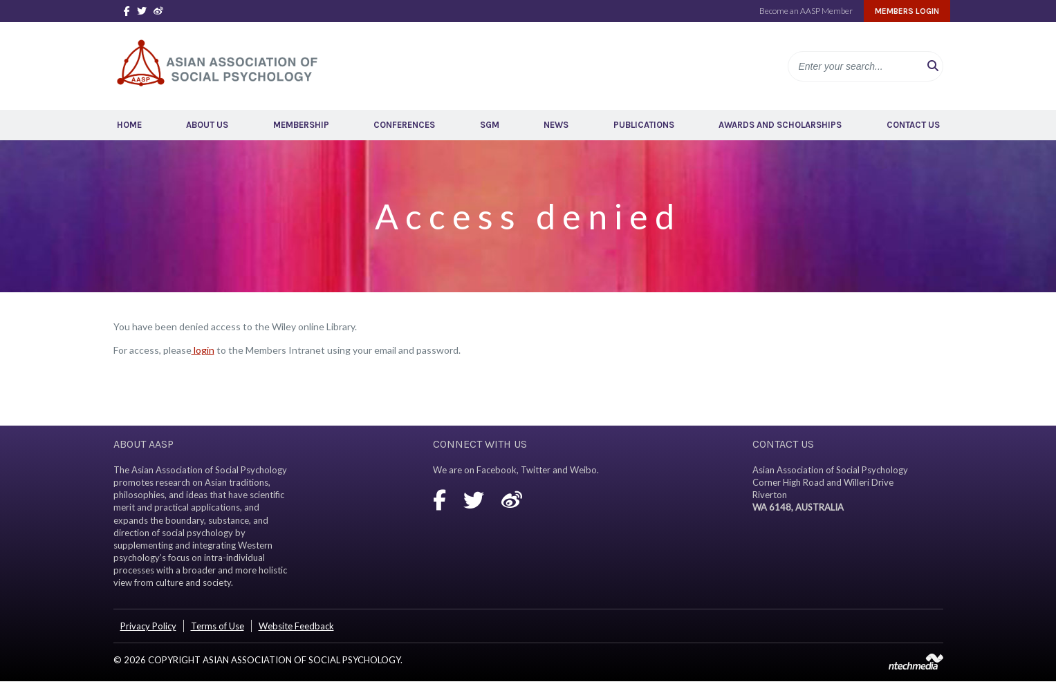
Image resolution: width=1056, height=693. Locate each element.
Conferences (404, 125)
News (556, 125)
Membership (301, 125)
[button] (933, 66)
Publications (643, 125)
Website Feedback (296, 626)
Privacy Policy (148, 626)
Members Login (907, 11)
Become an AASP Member (806, 11)
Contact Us (913, 125)
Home (129, 125)
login (203, 350)
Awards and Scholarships (780, 125)
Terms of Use (217, 626)
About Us (207, 125)
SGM (489, 125)
